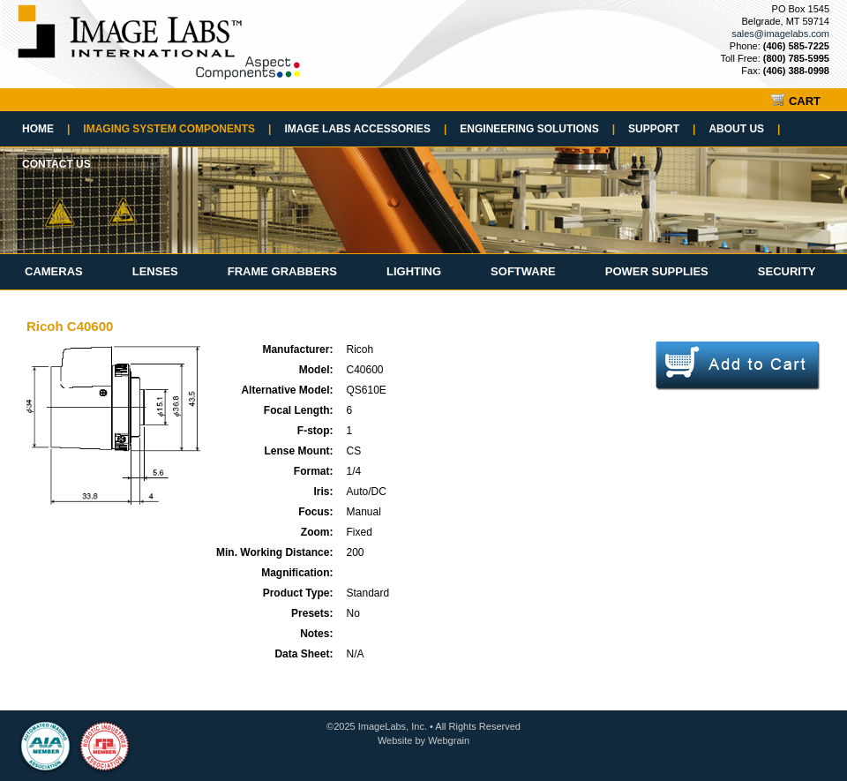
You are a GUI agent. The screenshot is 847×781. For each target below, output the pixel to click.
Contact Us (56, 164)
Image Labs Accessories (365, 129)
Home (46, 129)
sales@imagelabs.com (780, 33)
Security (787, 271)
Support (661, 129)
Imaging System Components (177, 129)
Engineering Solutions (537, 129)
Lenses (155, 271)
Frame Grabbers (282, 271)
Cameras (54, 271)
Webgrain (448, 740)
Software (523, 271)
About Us (744, 129)
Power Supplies (656, 271)
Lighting (413, 271)
